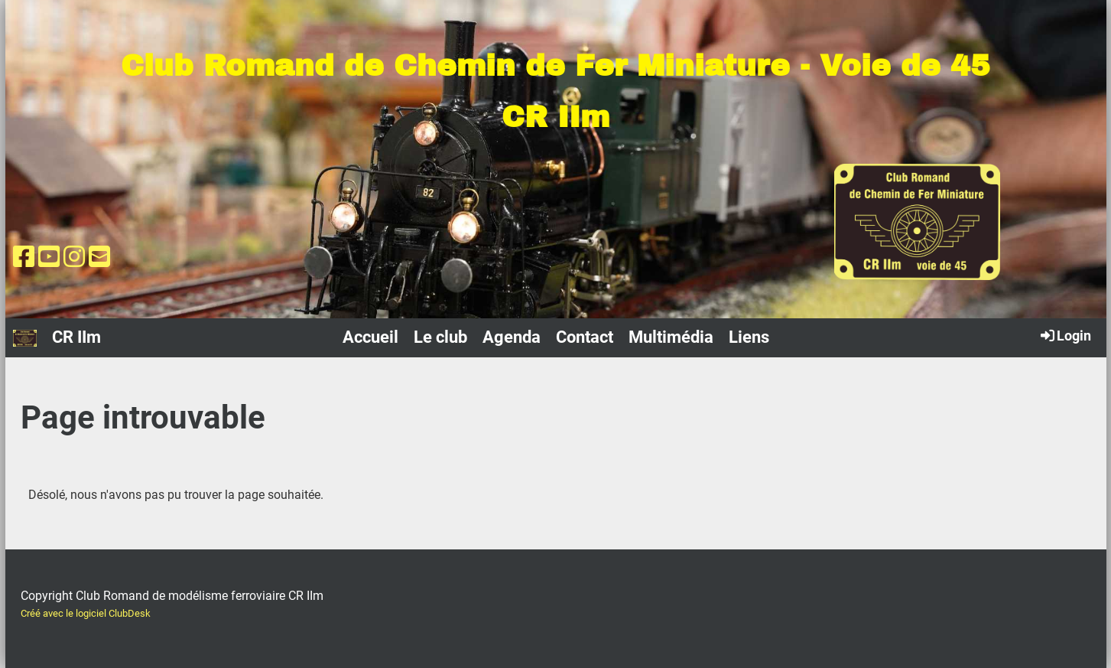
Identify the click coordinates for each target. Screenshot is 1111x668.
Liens (749, 337)
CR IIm (76, 337)
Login (1064, 335)
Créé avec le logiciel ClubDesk (86, 613)
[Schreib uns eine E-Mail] (99, 257)
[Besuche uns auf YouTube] (49, 257)
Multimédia (671, 337)
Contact (584, 337)
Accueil (370, 337)
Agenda (511, 337)
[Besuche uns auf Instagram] (74, 257)
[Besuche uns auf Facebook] (23, 257)
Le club (440, 337)
